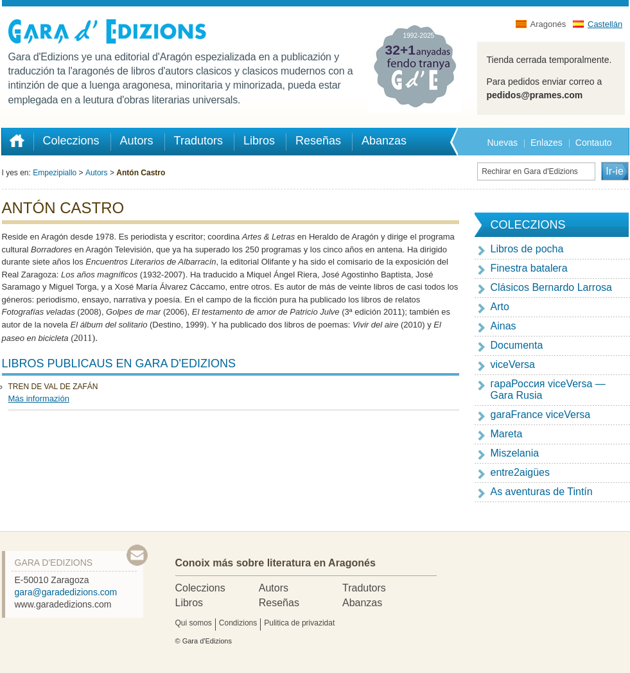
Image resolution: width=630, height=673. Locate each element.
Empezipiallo (54, 172)
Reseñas (279, 602)
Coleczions (200, 587)
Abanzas (362, 602)
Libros (189, 602)
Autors (96, 172)
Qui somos (193, 622)
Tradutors (364, 587)
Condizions (238, 622)
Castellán (605, 24)
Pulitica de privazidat (299, 622)
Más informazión (38, 398)
